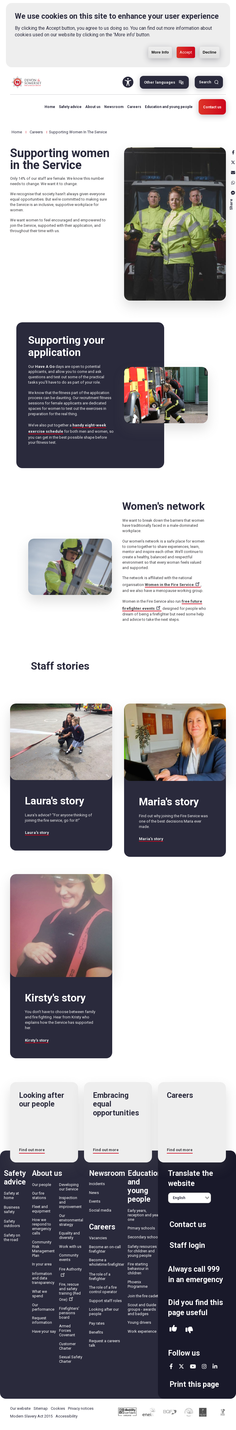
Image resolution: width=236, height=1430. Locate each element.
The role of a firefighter (99, 1276)
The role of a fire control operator (103, 1289)
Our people (41, 1184)
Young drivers (139, 1322)
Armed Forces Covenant (67, 1330)
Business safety (12, 1209)
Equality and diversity (69, 1235)
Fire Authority (70, 1272)
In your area (42, 1264)
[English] (189, 1198)
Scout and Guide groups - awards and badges (142, 1309)
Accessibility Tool (128, 82)
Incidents (97, 1183)
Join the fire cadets (144, 1296)
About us (93, 107)
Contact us (212, 107)
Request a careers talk (104, 1343)
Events (94, 1201)
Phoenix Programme (138, 1284)
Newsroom (113, 107)
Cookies (58, 1408)
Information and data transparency (43, 1278)
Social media (100, 1210)
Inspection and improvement (70, 1202)
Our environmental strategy (71, 1220)
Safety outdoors (12, 1223)
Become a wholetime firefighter (106, 1262)
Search (205, 82)
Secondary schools (144, 1237)
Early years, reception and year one (143, 1215)
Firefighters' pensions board (69, 1313)
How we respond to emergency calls (41, 1226)
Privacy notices (81, 1408)
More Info (160, 52)
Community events (68, 1257)
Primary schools (141, 1228)
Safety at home (11, 1195)
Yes (173, 1330)
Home (50, 107)
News (94, 1192)
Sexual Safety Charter (70, 1359)
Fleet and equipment (41, 1208)
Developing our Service (69, 1186)
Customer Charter (67, 1346)
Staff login (187, 1245)
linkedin (215, 1366)
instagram (204, 1366)
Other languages (159, 82)
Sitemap (41, 1408)
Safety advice (70, 107)
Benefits (96, 1332)
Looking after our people (104, 1311)
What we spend (39, 1293)
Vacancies (98, 1238)
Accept (186, 52)
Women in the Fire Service (173, 584)
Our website (20, 1408)
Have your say (44, 1331)
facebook (171, 1366)
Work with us (70, 1246)
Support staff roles (105, 1300)
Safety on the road (12, 1237)
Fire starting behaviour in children (138, 1268)
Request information (42, 1320)
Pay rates (96, 1323)
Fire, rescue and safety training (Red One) (70, 1292)
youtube (193, 1366)
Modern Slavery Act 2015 (31, 1416)
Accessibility (66, 1416)
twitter (181, 1366)
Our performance (43, 1307)
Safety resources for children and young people (142, 1251)
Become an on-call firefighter (105, 1249)
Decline (209, 52)
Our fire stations (39, 1195)
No (189, 1330)
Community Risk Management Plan (43, 1249)
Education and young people (169, 107)
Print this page (194, 1384)
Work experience (142, 1331)
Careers (134, 107)
